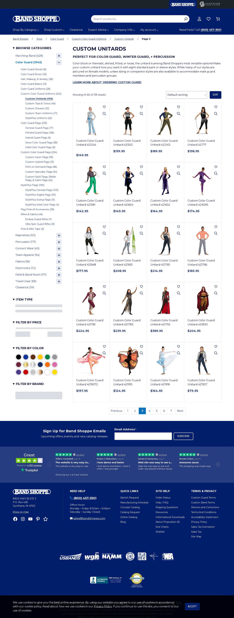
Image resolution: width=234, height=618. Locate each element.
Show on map (21, 511)
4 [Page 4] (149, 410)
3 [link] (142, 410)
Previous (116, 410)
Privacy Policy (103, 606)
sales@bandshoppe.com (89, 518)
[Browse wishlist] (208, 19)
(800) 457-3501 (211, 29)
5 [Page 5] (156, 410)
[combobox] (186, 95)
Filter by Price (29, 322)
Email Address (125, 429)
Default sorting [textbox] (177, 94)
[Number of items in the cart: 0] (217, 18)
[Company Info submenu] (134, 30)
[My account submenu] (157, 30)
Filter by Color (30, 348)
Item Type (24, 299)
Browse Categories (33, 48)
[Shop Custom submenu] (63, 30)
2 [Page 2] (135, 410)
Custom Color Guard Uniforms (89, 38)
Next (180, 410)
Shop (39, 38)
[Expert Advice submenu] (108, 30)
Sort (215, 94)
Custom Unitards (124, 38)
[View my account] (199, 19)
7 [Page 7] (171, 410)
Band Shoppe (20, 38)
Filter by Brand (30, 384)
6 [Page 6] (164, 410)
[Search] (185, 19)
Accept (192, 606)
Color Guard (57, 38)
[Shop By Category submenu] (38, 30)
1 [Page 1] (127, 410)
